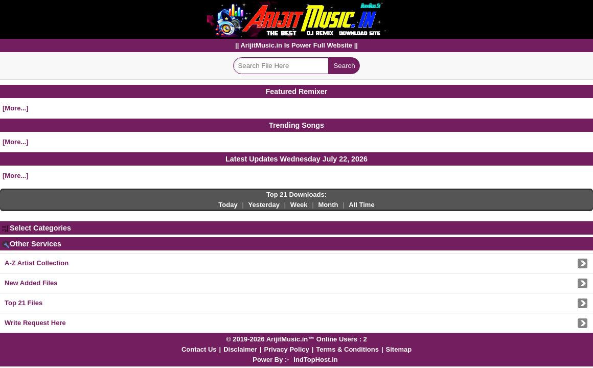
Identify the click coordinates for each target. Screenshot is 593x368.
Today (227, 205)
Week (299, 205)
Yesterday (264, 205)
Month (328, 205)
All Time (361, 205)
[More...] (16, 108)
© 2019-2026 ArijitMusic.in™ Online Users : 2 (296, 339)
